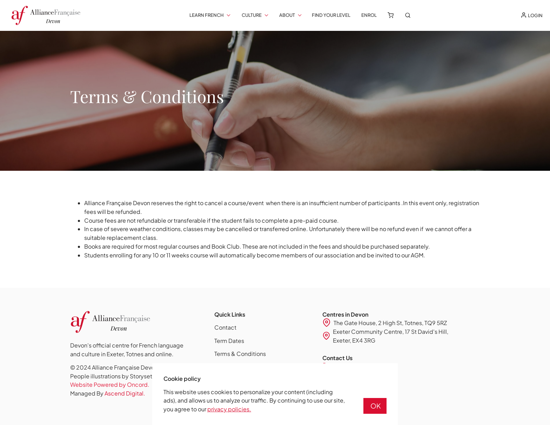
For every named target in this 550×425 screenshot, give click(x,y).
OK (375, 406)
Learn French (206, 15)
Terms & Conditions (240, 353)
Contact (225, 327)
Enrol (369, 15)
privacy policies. (229, 409)
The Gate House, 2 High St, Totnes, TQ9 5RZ (390, 322)
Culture (252, 15)
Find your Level (331, 15)
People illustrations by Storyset (111, 376)
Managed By (107, 393)
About (287, 15)
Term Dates (229, 340)
